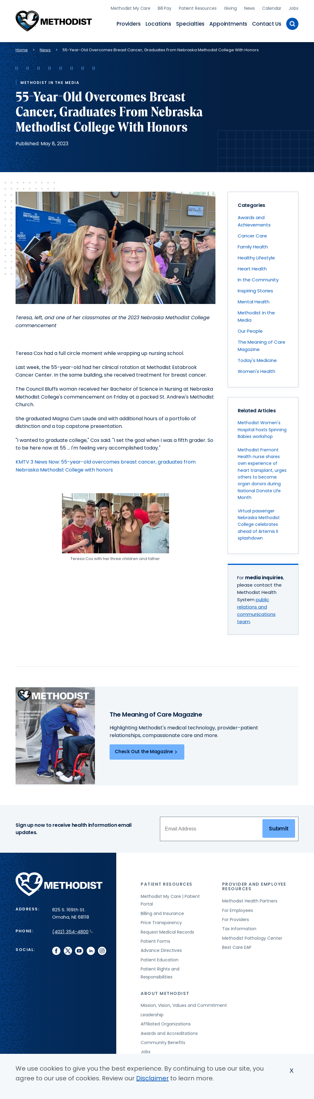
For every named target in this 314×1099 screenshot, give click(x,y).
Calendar (271, 8)
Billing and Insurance (162, 912)
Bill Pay (164, 8)
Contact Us (266, 23)
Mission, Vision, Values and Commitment (184, 1004)
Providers (128, 23)
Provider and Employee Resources (254, 885)
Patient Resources (198, 8)
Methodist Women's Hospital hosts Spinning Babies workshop (262, 428)
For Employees (237, 909)
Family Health (253, 245)
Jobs (293, 8)
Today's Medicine (257, 359)
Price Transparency (161, 921)
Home (22, 49)
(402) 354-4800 (72, 930)
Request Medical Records (167, 931)
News (249, 8)
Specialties (190, 23)
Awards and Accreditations (169, 1032)
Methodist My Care (130, 8)
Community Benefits (163, 1041)
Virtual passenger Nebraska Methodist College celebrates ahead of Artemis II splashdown (259, 523)
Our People (250, 330)
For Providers (235, 918)
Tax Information (239, 927)
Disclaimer (152, 1078)
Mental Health (253, 300)
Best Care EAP (236, 946)
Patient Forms (155, 940)
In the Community (258, 278)
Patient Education (160, 959)
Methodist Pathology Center (252, 937)
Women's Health (256, 370)
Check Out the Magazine (147, 750)
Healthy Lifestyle (256, 256)
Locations (158, 23)
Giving (230, 8)
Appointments (228, 23)
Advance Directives (161, 949)
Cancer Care (252, 234)
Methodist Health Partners (249, 900)
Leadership (152, 1013)
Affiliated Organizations (166, 1023)
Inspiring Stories (255, 289)
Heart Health (252, 267)
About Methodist (165, 992)
